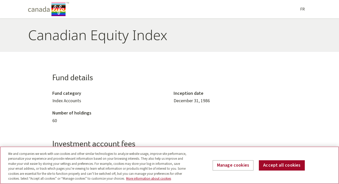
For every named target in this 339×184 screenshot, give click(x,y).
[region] (169, 165)
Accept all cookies (281, 165)
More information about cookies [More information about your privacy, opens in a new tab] (148, 178)
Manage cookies (233, 165)
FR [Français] (302, 9)
